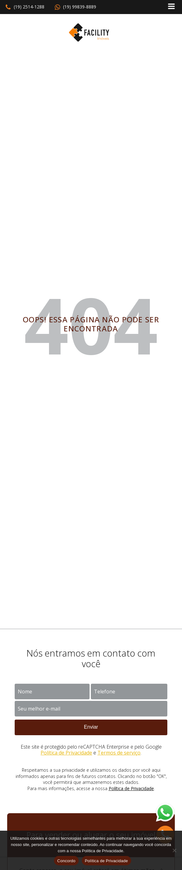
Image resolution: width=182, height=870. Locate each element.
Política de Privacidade (66, 752)
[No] (174, 850)
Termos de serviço (118, 752)
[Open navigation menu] (171, 7)
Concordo (66, 860)
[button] (24, 7)
